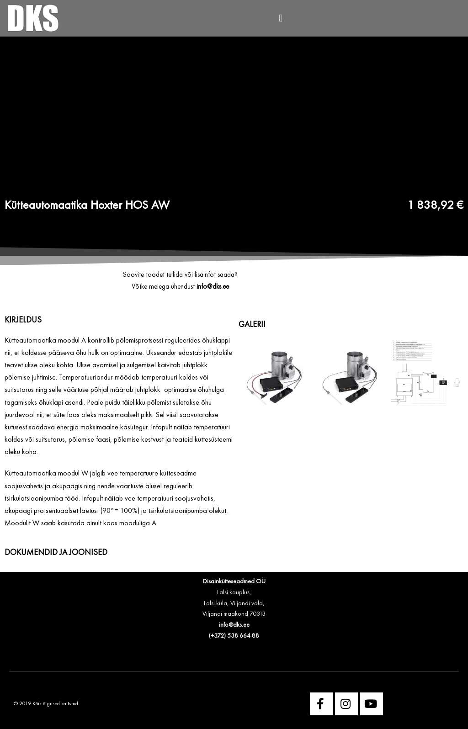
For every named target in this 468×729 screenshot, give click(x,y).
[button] (281, 18)
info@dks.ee (234, 625)
